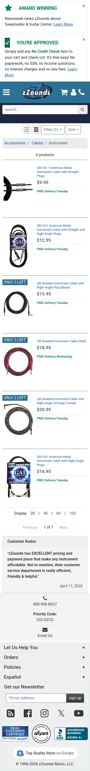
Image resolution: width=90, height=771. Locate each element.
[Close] (84, 6)
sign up (75, 698)
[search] (40, 109)
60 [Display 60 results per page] (58, 513)
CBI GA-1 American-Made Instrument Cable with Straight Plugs (58, 172)
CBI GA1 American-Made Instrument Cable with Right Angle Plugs (60, 461)
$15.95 (44, 293)
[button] (6, 92)
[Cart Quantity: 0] (64, 92)
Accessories (14, 143)
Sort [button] (71, 129)
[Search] (82, 109)
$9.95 (42, 182)
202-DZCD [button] (45, 617)
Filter (51, 129)
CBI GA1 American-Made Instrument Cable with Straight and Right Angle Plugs (61, 229)
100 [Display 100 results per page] (72, 513)
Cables (37, 143)
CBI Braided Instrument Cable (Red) (61, 341)
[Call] (81, 92)
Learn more (63, 24)
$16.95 (44, 471)
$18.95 (44, 347)
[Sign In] (73, 92)
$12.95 (44, 240)
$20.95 (44, 409)
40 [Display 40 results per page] (45, 513)
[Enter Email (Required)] (36, 698)
